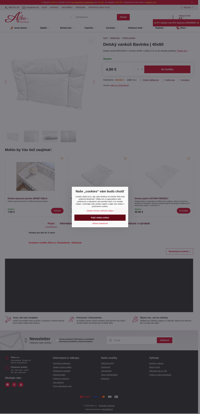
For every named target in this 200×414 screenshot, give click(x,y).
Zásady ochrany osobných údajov (100, 211)
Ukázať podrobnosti (100, 223)
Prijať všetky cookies (100, 218)
